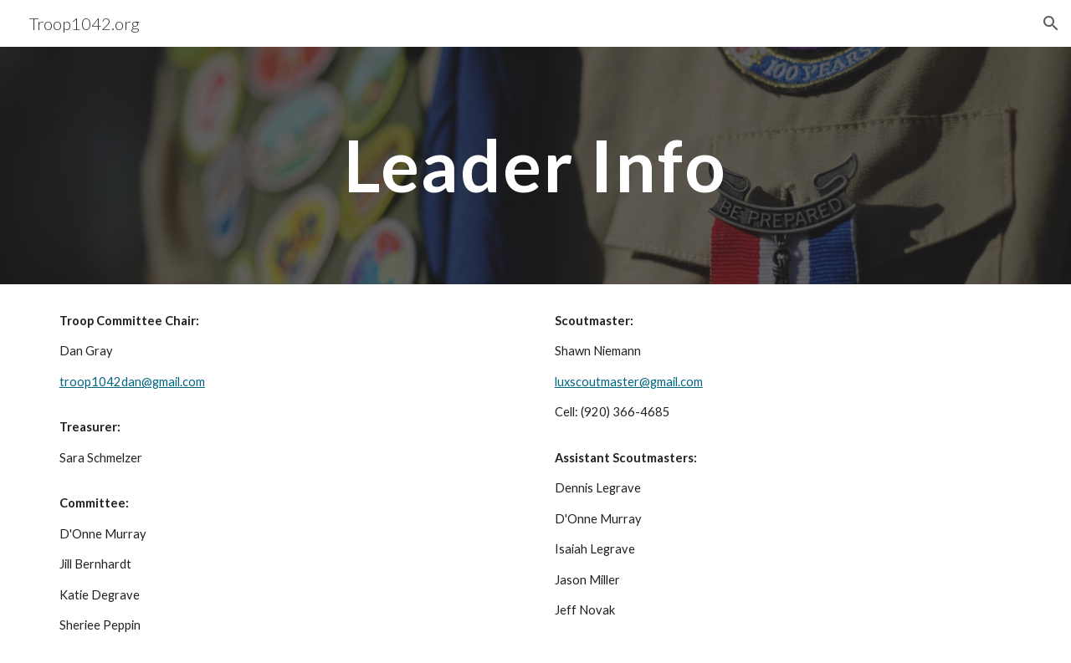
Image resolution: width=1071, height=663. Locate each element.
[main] (535, 165)
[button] (1051, 23)
